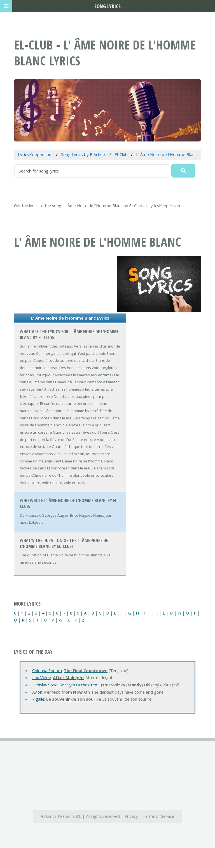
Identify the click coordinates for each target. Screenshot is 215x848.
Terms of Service (158, 816)
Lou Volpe (41, 677)
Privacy (131, 816)
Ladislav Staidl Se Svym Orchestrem (65, 685)
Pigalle (38, 699)
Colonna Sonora (47, 670)
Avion (37, 692)
